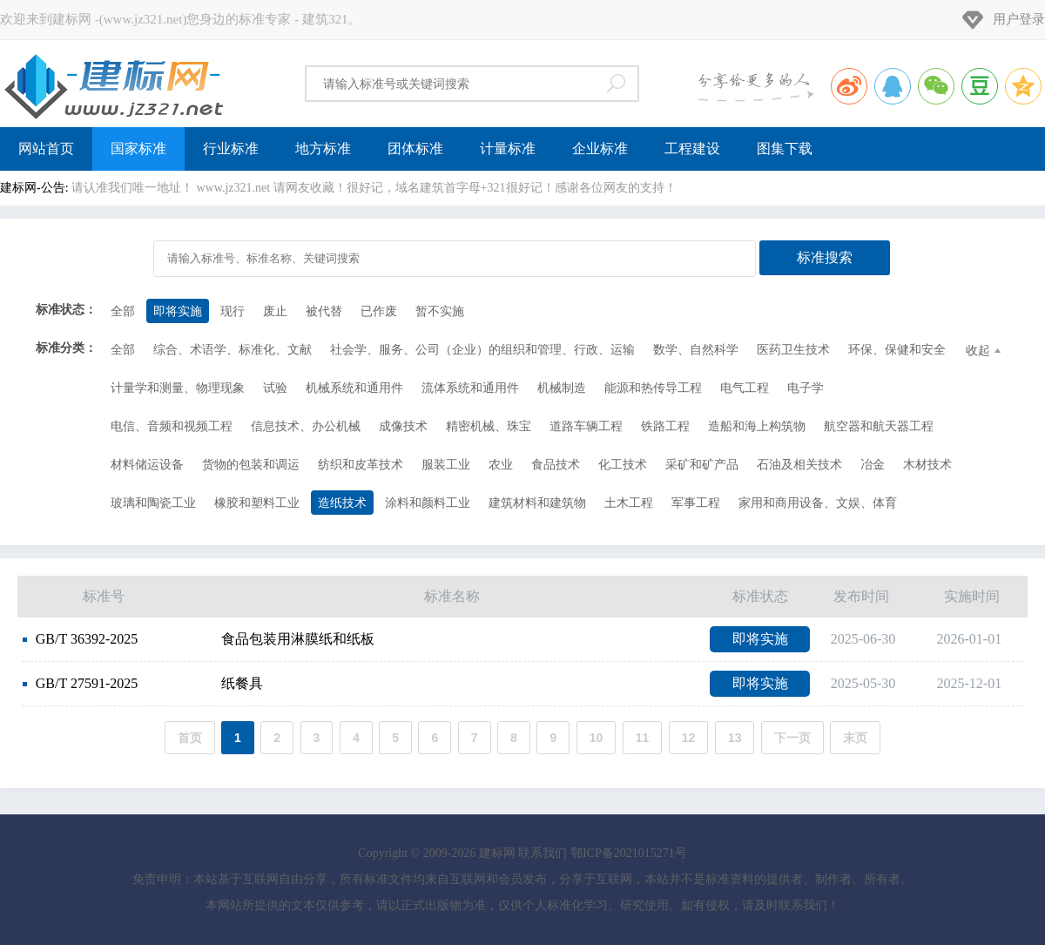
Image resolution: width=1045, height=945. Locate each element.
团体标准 (415, 148)
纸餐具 (142, 683)
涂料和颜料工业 (427, 503)
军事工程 (695, 503)
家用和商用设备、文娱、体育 (817, 503)
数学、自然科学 (695, 349)
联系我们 (542, 853)
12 (689, 738)
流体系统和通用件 (470, 388)
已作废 (379, 311)
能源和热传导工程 (653, 388)
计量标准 (508, 148)
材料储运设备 (147, 464)
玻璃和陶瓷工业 (153, 503)
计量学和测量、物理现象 (178, 388)
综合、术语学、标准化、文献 (232, 349)
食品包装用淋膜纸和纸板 (198, 639)
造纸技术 (342, 503)
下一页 (792, 738)
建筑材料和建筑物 (537, 503)
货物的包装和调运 (251, 464)
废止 (275, 311)
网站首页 (46, 148)
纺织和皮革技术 (360, 464)
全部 (123, 311)
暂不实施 (439, 311)
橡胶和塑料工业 (257, 503)
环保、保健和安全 (897, 349)
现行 (232, 311)
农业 (501, 464)
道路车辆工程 (586, 426)
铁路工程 (665, 426)
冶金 (872, 464)
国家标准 (138, 148)
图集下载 (784, 148)
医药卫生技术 (793, 349)
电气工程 (744, 388)
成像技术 (403, 426)
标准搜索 (825, 257)
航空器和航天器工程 (879, 426)
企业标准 (600, 148)
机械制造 (561, 388)
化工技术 (622, 464)
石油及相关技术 (799, 464)
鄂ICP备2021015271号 (628, 853)
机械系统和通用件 (354, 388)
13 (735, 738)
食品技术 (555, 464)
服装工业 (445, 464)
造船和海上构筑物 (757, 426)
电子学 (805, 388)
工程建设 (692, 148)
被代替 (324, 311)
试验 (275, 388)
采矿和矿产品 (701, 464)
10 (596, 738)
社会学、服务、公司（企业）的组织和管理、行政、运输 (482, 349)
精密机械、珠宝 (488, 426)
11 (643, 738)
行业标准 (231, 148)
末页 (855, 738)
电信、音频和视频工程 (172, 426)
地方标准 (323, 148)
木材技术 (927, 464)
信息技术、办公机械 (306, 426)
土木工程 (628, 503)
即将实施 (177, 311)
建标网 (113, 83)
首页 (190, 738)
